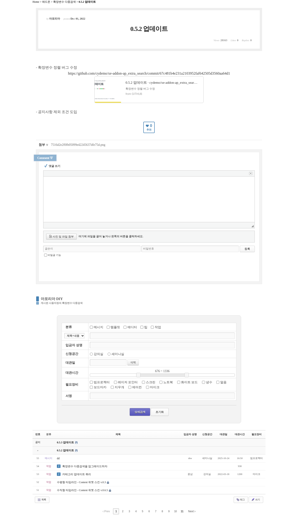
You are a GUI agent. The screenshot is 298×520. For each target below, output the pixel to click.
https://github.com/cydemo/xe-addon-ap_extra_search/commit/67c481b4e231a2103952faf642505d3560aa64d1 (149, 73)
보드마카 (100, 387)
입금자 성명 (190, 434)
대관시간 (240, 434)
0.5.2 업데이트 (87, 1)
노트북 (168, 382)
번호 (37, 434)
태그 (240, 499)
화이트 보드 (189, 382)
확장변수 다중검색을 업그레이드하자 (84, 466)
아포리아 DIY (52, 299)
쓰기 (255, 499)
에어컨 (137, 387)
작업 (158, 327)
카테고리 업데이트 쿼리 (76, 474)
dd (58, 458)
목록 (41, 499)
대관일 (223, 434)
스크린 (150, 382)
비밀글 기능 (54, 255)
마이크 (154, 387)
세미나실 (117, 354)
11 (182, 511)
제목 (118, 434)
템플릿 (115, 327)
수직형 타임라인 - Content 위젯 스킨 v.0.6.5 (83, 490)
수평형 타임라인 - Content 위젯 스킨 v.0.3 (81, 482)
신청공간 (207, 434)
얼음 (223, 382)
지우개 (119, 387)
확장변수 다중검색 (64, 1)
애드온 (46, 1)
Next (191, 511)
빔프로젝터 (102, 382)
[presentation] (149, 267)
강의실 (98, 354)
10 (175, 511)
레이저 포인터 (128, 382)
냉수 (209, 382)
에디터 (132, 327)
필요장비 (257, 434)
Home (36, 1)
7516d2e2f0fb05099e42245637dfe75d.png (78, 144)
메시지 (98, 327)
